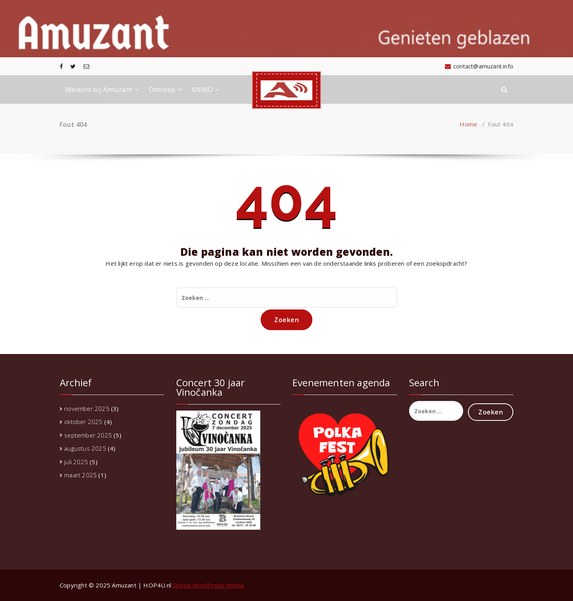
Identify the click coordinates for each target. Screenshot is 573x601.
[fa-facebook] (61, 66)
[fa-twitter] (73, 66)
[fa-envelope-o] (86, 66)
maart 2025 (80, 475)
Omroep (162, 89)
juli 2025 (76, 462)
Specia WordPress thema (208, 585)
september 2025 (88, 435)
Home (468, 124)
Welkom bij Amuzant (99, 89)
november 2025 (86, 408)
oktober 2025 (83, 422)
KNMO (202, 89)
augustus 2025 (85, 448)
